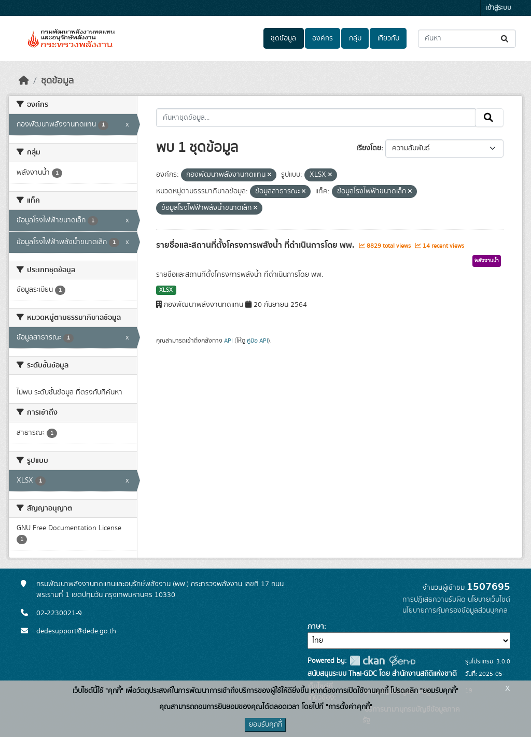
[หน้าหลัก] (24, 81)
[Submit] (505, 39)
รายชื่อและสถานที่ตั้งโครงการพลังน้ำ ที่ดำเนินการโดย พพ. (256, 245)
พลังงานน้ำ (486, 260)
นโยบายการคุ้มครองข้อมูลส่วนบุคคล (455, 610)
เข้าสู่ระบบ (498, 8)
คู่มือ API (257, 340)
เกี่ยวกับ (388, 38)
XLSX (166, 290)
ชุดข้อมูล (283, 38)
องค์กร (322, 38)
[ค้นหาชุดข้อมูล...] (467, 39)
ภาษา (316, 626)
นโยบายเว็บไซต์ (489, 599)
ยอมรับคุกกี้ (265, 724)
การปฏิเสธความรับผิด (434, 599)
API (228, 340)
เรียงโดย (369, 148)
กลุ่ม (355, 38)
